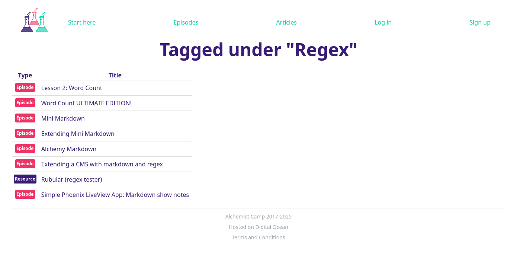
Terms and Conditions (258, 237)
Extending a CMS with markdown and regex (102, 164)
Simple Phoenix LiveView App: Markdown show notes (115, 195)
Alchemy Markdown (69, 149)
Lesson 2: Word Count (71, 88)
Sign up (480, 22)
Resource (25, 179)
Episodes (186, 22)
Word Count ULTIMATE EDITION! (86, 103)
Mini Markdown (63, 118)
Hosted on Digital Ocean (258, 226)
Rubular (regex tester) (71, 179)
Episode (24, 87)
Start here (82, 22)
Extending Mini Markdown (78, 134)
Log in (383, 22)
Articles (286, 22)
